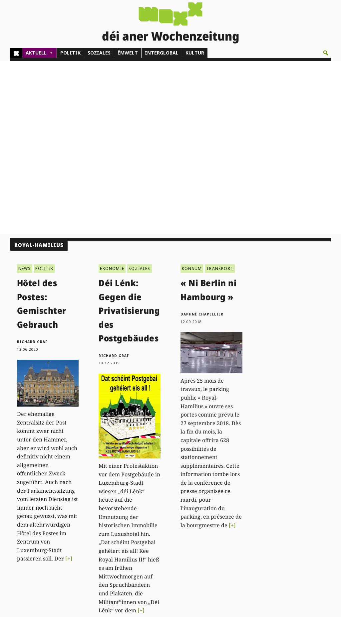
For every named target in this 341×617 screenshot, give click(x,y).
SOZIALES (99, 53)
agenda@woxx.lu (99, 558)
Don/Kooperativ (166, 531)
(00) (98, 516)
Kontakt (90, 498)
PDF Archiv (231, 500)
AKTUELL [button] (39, 53)
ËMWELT (128, 53)
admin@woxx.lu (97, 523)
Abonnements (164, 516)
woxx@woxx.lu (96, 543)
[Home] (16, 53)
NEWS (24, 95)
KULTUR (194, 53)
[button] (326, 53)
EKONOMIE (112, 95)
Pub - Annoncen (166, 523)
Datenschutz (301, 531)
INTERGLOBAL (161, 53)
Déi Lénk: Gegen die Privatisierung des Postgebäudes (129, 137)
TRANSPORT (219, 95)
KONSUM (192, 95)
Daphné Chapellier (201, 141)
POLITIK (70, 53)
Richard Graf (32, 169)
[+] (68, 385)
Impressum (300, 523)
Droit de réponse (306, 516)
